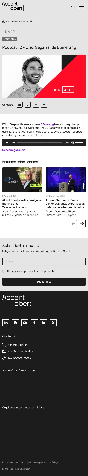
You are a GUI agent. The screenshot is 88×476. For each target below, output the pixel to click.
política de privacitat (43, 271)
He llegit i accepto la (31, 271)
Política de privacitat (13, 462)
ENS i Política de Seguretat (16, 468)
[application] (44, 142)
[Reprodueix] (6, 142)
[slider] (39, 142)
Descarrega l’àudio (13, 150)
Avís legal (54, 462)
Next (82, 223)
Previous (73, 223)
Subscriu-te (44, 281)
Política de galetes (36, 462)
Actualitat (13, 21)
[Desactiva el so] (72, 142)
